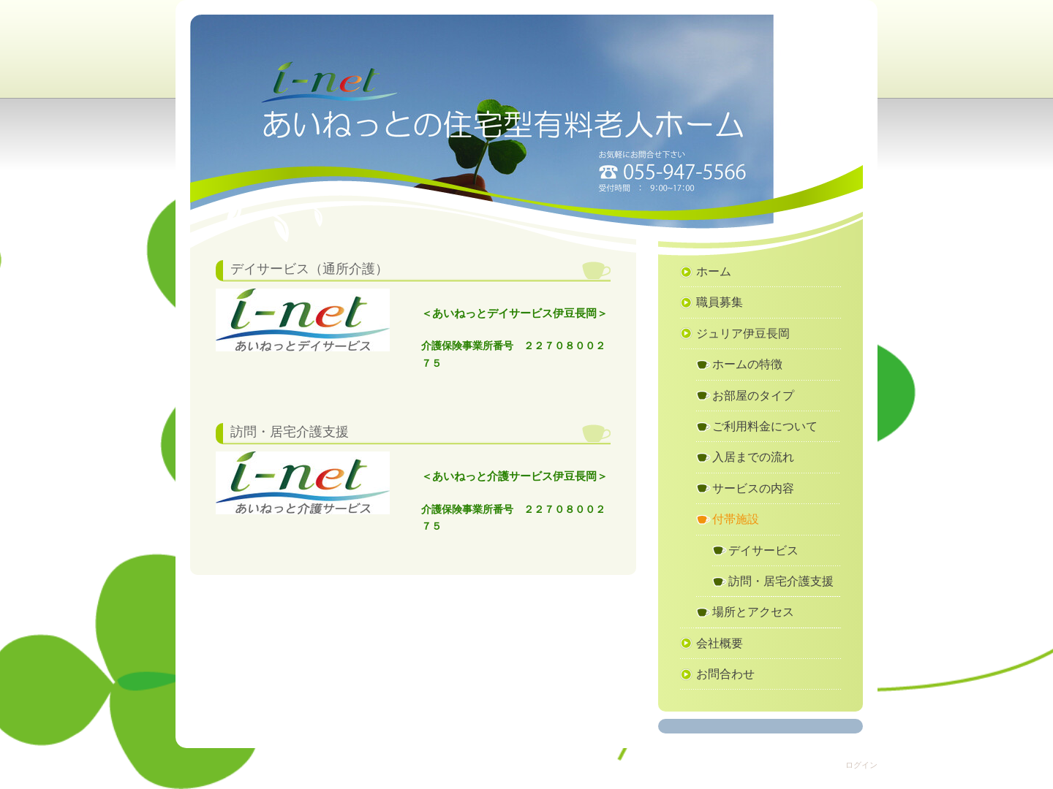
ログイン (861, 765)
